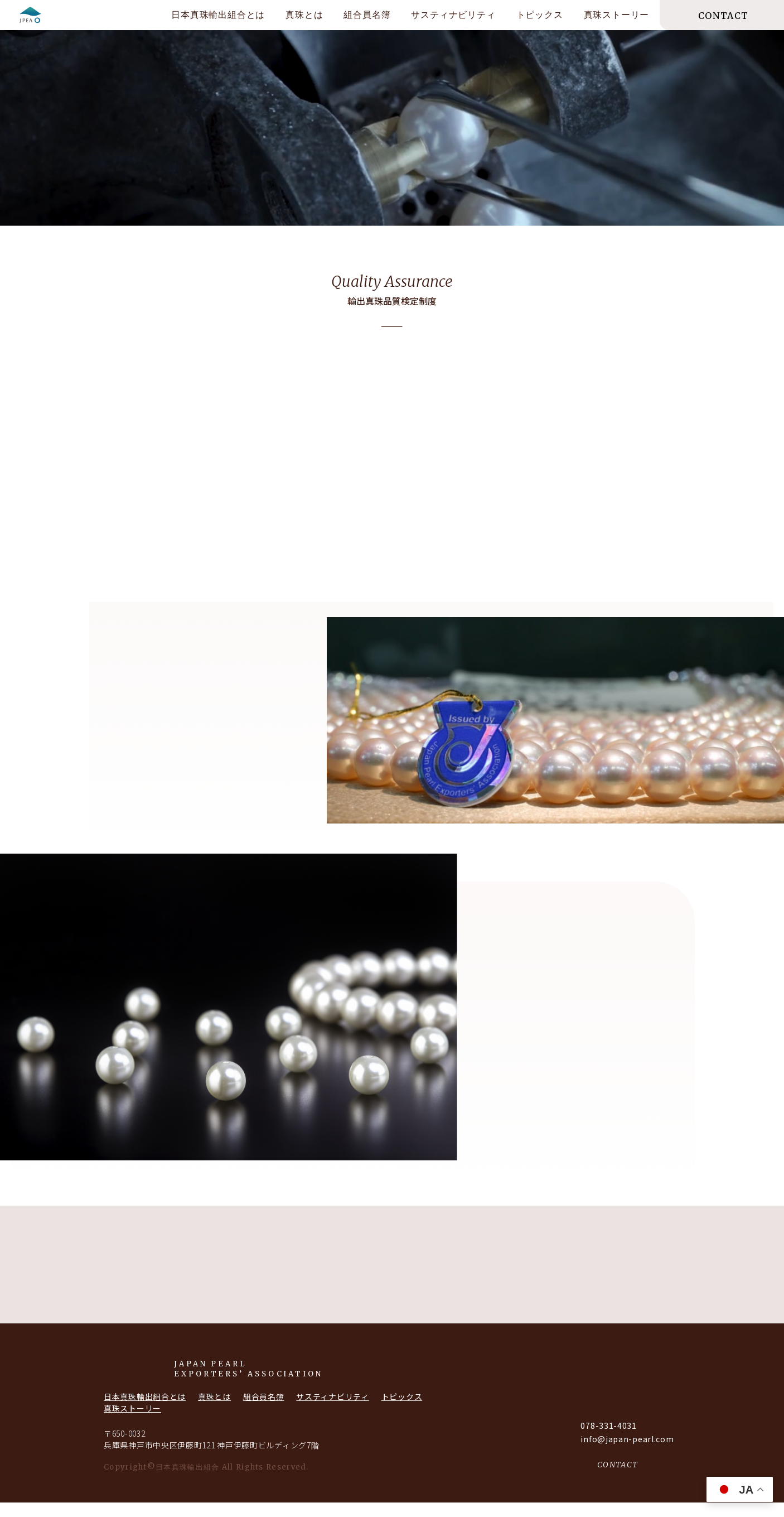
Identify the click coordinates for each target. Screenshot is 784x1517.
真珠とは (304, 15)
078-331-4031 (608, 1440)
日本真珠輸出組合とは (218, 15)
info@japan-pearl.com (627, 1453)
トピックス (539, 15)
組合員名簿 (366, 15)
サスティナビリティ (453, 15)
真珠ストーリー (617, 15)
